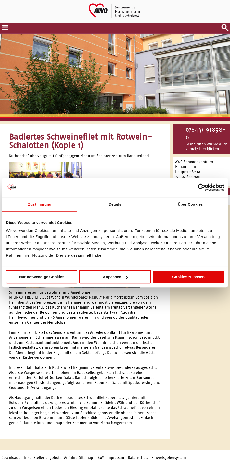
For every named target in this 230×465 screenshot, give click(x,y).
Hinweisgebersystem (168, 457)
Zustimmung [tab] (39, 204)
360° (100, 457)
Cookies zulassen (188, 277)
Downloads (10, 457)
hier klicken (209, 149)
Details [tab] (115, 204)
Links (27, 457)
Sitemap (86, 457)
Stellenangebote (47, 457)
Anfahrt (70, 457)
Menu (5, 28)
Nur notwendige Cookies (41, 277)
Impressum (116, 457)
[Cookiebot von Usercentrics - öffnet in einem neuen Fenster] (201, 187)
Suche (225, 28)
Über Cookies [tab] (190, 204)
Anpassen (115, 277)
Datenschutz (138, 457)
